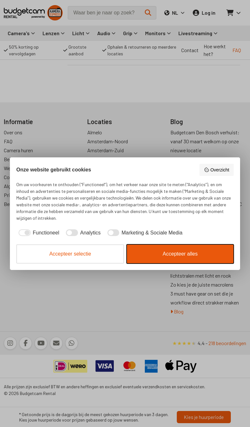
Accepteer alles (180, 254)
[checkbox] (37, 233)
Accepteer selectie (70, 254)
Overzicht (216, 170)
